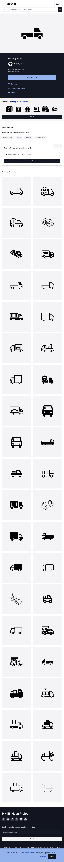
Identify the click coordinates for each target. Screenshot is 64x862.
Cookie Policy (29, 853)
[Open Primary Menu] (3, 4)
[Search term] (33, 9)
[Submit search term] (60, 9)
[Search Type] (5, 9)
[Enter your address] (32, 832)
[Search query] (32, 154)
